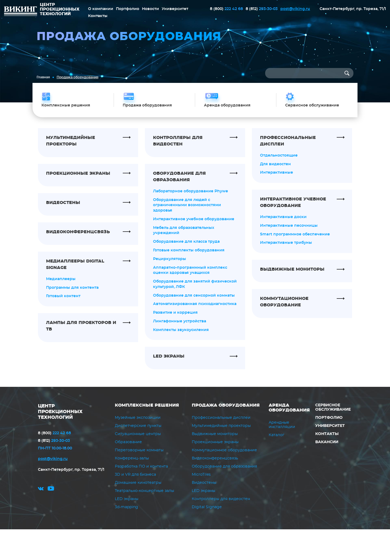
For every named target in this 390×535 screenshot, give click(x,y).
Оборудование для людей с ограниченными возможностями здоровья (187, 210)
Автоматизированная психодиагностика (194, 310)
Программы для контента (72, 292)
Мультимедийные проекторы (221, 431)
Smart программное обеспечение (295, 239)
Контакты (98, 16)
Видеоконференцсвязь (215, 464)
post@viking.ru (295, 9)
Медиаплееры (61, 284)
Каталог (276, 440)
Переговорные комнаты (139, 456)
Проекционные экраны (215, 448)
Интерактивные (276, 177)
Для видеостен (275, 169)
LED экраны (126, 505)
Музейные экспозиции (138, 423)
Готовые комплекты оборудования (189, 255)
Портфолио (127, 9)
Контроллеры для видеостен (221, 505)
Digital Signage (207, 513)
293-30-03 (262, 9)
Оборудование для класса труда (186, 247)
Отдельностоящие (278, 160)
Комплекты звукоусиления (181, 336)
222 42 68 (226, 9)
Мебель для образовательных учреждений (183, 235)
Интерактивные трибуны (286, 248)
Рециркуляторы (169, 264)
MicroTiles (201, 480)
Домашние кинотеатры (138, 488)
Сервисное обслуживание (333, 413)
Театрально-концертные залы (144, 496)
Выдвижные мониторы (215, 440)
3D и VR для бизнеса (135, 480)
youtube (51, 495)
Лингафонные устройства (179, 327)
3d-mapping (126, 513)
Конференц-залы (132, 464)
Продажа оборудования (226, 411)
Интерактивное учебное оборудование (193, 224)
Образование (128, 448)
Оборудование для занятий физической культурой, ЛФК (195, 289)
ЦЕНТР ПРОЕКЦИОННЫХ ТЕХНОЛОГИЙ (62, 417)
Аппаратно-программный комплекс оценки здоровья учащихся (190, 275)
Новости (150, 9)
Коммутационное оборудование (224, 456)
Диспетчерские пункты (138, 431)
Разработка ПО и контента (141, 472)
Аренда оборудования (289, 413)
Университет (175, 9)
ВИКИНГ (20, 12)
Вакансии (326, 448)
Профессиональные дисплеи (221, 423)
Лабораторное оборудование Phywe (190, 196)
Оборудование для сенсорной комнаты (194, 301)
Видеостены (204, 488)
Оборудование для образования (224, 472)
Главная (43, 77)
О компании (100, 9)
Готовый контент (63, 301)
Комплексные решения (147, 411)
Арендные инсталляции (282, 430)
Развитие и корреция (175, 318)
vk (41, 495)
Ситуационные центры (138, 440)
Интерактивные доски (283, 222)
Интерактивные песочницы (289, 230)
